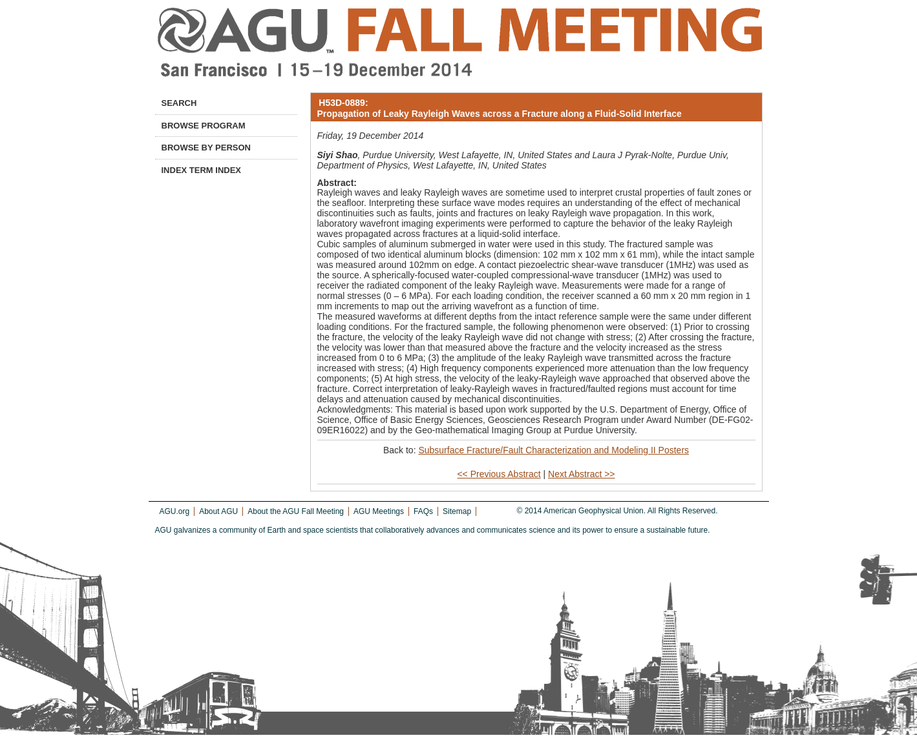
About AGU (218, 511)
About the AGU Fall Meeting (296, 511)
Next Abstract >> (581, 474)
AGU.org (175, 511)
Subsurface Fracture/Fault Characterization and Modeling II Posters (553, 450)
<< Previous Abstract (498, 474)
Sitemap (457, 511)
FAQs (423, 511)
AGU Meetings (378, 511)
